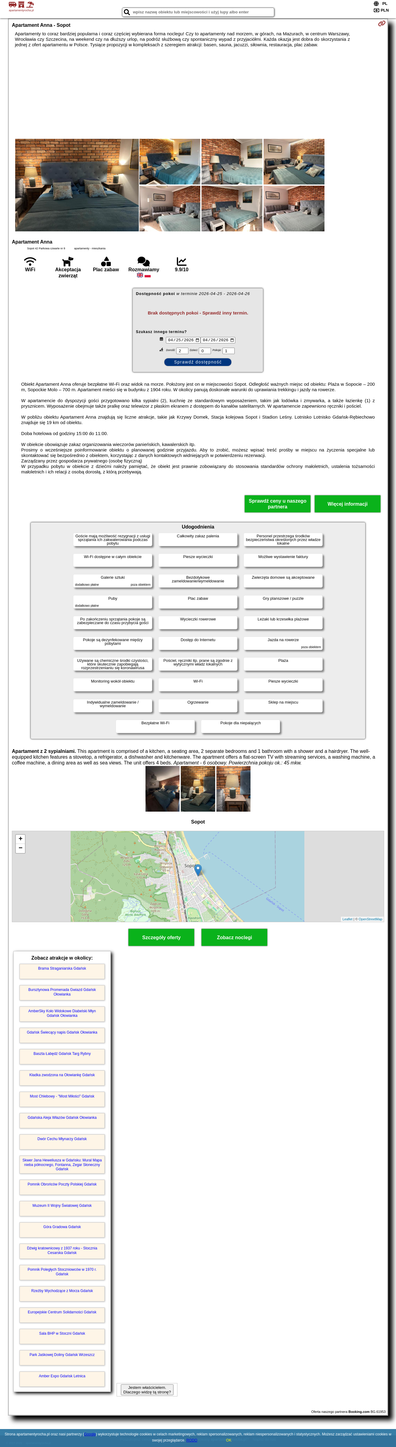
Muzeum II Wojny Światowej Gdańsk (62, 1205)
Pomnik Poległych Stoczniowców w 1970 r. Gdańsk (62, 1271)
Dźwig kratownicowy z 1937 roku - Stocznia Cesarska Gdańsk (62, 1250)
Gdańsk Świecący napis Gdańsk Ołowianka (62, 1032)
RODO (191, 1440)
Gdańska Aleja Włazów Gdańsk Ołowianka (62, 1117)
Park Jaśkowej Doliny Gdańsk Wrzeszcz (62, 1355)
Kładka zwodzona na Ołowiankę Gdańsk (62, 1075)
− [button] (21, 848)
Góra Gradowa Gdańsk (62, 1227)
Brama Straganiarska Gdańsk (62, 968)
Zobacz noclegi (234, 937)
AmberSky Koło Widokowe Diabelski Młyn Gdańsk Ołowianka (62, 1013)
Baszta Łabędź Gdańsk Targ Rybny (62, 1054)
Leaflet (347, 919)
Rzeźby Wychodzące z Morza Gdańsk (62, 1291)
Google (90, 1434)
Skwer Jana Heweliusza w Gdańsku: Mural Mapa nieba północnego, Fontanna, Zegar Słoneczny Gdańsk (62, 1164)
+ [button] (21, 839)
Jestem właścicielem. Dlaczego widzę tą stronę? (147, 1389)
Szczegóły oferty (161, 937)
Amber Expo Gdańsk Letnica (62, 1376)
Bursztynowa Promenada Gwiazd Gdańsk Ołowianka (62, 992)
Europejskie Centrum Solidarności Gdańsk (62, 1312)
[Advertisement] (197, 93)
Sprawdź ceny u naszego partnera (277, 503)
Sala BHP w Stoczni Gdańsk (62, 1333)
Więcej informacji (347, 504)
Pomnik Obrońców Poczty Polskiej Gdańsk (62, 1184)
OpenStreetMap (370, 919)
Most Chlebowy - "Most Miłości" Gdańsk (62, 1096)
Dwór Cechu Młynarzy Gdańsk (62, 1139)
